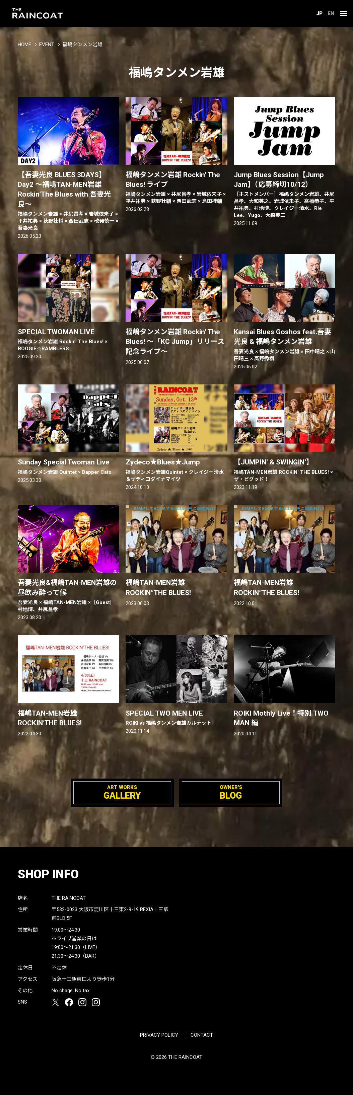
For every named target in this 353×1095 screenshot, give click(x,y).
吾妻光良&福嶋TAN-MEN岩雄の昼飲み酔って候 (69, 596)
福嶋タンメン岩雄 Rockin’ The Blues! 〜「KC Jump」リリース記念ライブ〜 (175, 342)
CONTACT (202, 1035)
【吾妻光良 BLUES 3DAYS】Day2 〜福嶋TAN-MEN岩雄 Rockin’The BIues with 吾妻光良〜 (69, 201)
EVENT (46, 45)
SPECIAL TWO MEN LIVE (176, 718)
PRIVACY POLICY (159, 1035)
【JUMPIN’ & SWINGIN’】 (285, 470)
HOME (24, 45)
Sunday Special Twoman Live (69, 467)
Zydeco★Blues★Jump (176, 470)
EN (331, 13)
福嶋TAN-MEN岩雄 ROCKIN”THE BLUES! (158, 587)
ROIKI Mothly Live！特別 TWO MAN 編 (281, 718)
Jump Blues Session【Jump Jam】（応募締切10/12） (285, 195)
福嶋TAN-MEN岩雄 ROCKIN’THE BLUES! (51, 718)
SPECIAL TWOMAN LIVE (69, 340)
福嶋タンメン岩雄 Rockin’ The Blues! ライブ (176, 188)
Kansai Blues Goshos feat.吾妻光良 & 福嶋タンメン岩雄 (285, 345)
